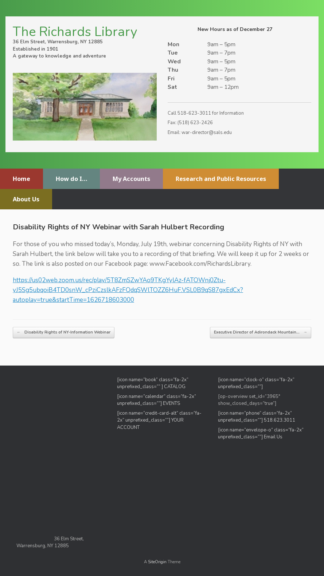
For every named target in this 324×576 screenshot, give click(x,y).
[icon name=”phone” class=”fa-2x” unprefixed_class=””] (255, 417)
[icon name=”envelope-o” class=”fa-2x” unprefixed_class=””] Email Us (261, 434)
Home (21, 179)
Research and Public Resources (221, 179)
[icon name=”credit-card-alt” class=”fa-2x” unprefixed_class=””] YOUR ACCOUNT (159, 420)
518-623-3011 (194, 113)
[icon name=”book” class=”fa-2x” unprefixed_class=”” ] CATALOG (152, 383)
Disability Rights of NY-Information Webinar (63, 333)
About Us (26, 199)
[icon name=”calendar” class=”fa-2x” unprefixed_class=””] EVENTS (156, 400)
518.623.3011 (280, 420)
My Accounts (131, 179)
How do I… (71, 179)
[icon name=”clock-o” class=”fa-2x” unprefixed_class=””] (256, 383)
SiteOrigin (157, 562)
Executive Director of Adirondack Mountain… (260, 333)
